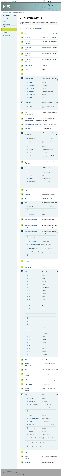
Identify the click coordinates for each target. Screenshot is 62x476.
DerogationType (33, 241)
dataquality (28, 102)
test (26, 394)
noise (26, 380)
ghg (26, 190)
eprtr (26, 112)
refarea (31, 149)
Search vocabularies (26, 28)
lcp (26, 369)
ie (29, 315)
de (29, 290)
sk (29, 351)
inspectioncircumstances (35, 210)
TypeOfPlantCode (33, 248)
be (29, 278)
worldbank (28, 462)
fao (26, 133)
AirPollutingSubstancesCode (35, 237)
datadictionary (29, 78)
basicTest (31, 398)
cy (29, 284)
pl (29, 336)
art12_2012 (28, 37)
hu (29, 311)
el (29, 299)
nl (29, 333)
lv (29, 327)
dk (29, 293)
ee (29, 296)
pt (29, 339)
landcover (28, 267)
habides (27, 194)
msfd (26, 374)
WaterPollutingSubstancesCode (35, 255)
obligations (32, 94)
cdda (26, 69)
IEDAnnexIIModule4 (31, 231)
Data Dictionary (15, 12)
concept (31, 171)
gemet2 (27, 168)
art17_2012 (28, 53)
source (31, 178)
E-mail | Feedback (7, 471)
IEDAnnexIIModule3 (31, 225)
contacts (31, 82)
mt (29, 330)
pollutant (31, 214)
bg (29, 281)
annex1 (31, 206)
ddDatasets (32, 85)
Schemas (5, 27)
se (29, 345)
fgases (27, 162)
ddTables (31, 88)
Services (5, 32)
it (29, 318)
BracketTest (32, 401)
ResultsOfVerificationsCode (35, 244)
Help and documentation (9, 15)
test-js (30, 421)
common (27, 74)
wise (26, 456)
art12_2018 (28, 41)
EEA (10, 1)
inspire (27, 261)
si (29, 348)
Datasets (5, 18)
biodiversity (28, 65)
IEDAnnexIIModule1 (31, 219)
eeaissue (31, 91)
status (30, 97)
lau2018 (27, 363)
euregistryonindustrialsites (33, 124)
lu (29, 324)
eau (30, 407)
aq (25, 33)
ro (29, 342)
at (29, 275)
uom (26, 452)
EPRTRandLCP (29, 118)
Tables (4, 21)
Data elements (6, 24)
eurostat (27, 128)
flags (30, 141)
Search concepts (38, 28)
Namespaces (6, 35)
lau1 (26, 271)
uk (29, 354)
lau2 (26, 359)
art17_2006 (28, 47)
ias (25, 198)
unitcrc (31, 155)
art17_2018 (28, 59)
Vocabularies (6, 29)
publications (28, 384)
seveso (27, 388)
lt (29, 321)
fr (29, 308)
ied (26, 202)
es (29, 302)
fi (29, 305)
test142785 (31, 424)
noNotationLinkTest (34, 418)
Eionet (9, 12)
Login (46, 1)
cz (29, 287)
